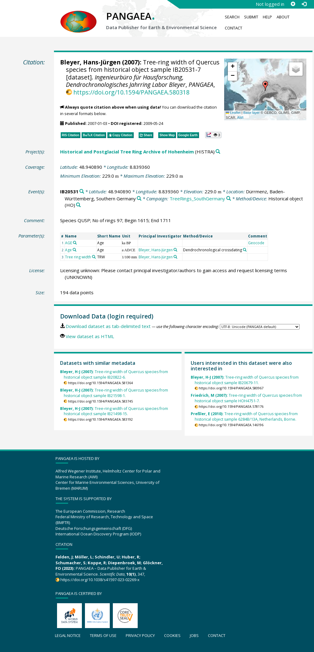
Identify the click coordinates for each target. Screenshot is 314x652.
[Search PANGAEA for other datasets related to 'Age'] (74, 250)
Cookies (172, 635)
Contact (233, 28)
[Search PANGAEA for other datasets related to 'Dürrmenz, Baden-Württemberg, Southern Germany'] (139, 198)
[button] (265, 86)
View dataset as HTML (90, 336)
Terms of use (103, 635)
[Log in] (303, 4)
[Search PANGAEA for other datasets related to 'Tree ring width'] (94, 257)
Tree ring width (78, 257)
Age (68, 250)
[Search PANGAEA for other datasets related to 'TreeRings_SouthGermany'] (228, 198)
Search (232, 17)
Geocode (256, 242)
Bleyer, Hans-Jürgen (90, 62)
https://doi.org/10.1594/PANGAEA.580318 (131, 92)
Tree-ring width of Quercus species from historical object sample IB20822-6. (114, 374)
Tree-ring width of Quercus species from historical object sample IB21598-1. (114, 393)
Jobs (194, 635)
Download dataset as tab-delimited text (108, 326)
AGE (68, 242)
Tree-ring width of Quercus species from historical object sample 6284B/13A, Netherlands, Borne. (244, 416)
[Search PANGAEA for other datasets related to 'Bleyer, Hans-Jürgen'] (175, 250)
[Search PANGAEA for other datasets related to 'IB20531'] (81, 191)
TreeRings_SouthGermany (197, 198)
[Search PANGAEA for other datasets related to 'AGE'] (75, 243)
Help (267, 17)
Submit (251, 17)
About (283, 17)
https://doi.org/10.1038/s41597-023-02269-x (100, 579)
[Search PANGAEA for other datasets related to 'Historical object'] (78, 205)
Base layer (251, 112)
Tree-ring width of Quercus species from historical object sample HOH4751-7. (246, 398)
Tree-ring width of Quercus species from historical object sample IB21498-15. (114, 411)
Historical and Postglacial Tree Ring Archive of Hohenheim (127, 152)
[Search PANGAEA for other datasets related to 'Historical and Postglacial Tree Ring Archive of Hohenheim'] (218, 151)
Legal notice (68, 635)
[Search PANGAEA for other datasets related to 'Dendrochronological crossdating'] (245, 250)
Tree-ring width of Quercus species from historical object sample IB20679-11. (245, 380)
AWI (240, 117)
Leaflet (233, 112)
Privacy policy (140, 635)
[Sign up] (292, 4)
